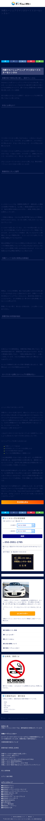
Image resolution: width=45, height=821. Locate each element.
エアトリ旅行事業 (7, 776)
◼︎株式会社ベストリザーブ (9, 798)
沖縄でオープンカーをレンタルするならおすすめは (17, 759)
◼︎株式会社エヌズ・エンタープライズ (13, 796)
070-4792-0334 (17, 546)
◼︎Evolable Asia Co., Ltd (9, 793)
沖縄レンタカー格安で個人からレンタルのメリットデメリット (21, 765)
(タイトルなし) (9, 639)
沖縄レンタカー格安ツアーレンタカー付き (14, 763)
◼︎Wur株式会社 (6, 802)
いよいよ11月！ (9, 634)
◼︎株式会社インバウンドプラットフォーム (14, 791)
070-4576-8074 (31, 546)
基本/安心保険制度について (19, 816)
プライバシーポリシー (8, 757)
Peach (6, 711)
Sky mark (7, 705)
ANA (5, 702)
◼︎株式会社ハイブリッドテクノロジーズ (13, 789)
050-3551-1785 (14, 542)
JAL (5, 704)
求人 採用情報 (5, 770)
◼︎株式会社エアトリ (7, 785)
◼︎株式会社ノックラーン (8, 805)
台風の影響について (11, 643)
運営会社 (30, 816)
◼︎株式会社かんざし (7, 794)
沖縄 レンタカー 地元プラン (10, 755)
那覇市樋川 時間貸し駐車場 (10, 748)
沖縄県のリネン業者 (11, 630)
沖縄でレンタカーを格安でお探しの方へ (14, 753)
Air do (6, 707)
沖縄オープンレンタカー (12, 648)
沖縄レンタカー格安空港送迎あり (11, 761)
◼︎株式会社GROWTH (8, 800)
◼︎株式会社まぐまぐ (7, 787)
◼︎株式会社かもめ (6, 807)
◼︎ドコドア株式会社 (7, 804)
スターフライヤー (9, 709)
